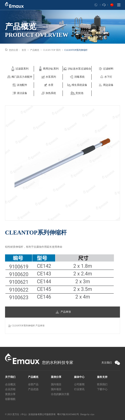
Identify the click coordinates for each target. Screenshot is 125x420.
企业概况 (10, 384)
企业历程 (10, 389)
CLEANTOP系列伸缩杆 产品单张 (28, 325)
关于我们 (10, 377)
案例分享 (56, 377)
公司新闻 (79, 384)
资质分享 (10, 394)
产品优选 (33, 389)
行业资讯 (79, 389)
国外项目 (56, 389)
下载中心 (102, 389)
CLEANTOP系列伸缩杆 (76, 50)
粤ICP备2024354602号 (68, 414)
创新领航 (10, 399)
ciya (92, 414)
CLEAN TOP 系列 (52, 50)
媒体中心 (79, 377)
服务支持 (102, 377)
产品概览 (34, 50)
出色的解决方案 (60, 394)
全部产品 (33, 384)
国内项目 (56, 384)
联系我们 (102, 384)
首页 (24, 50)
